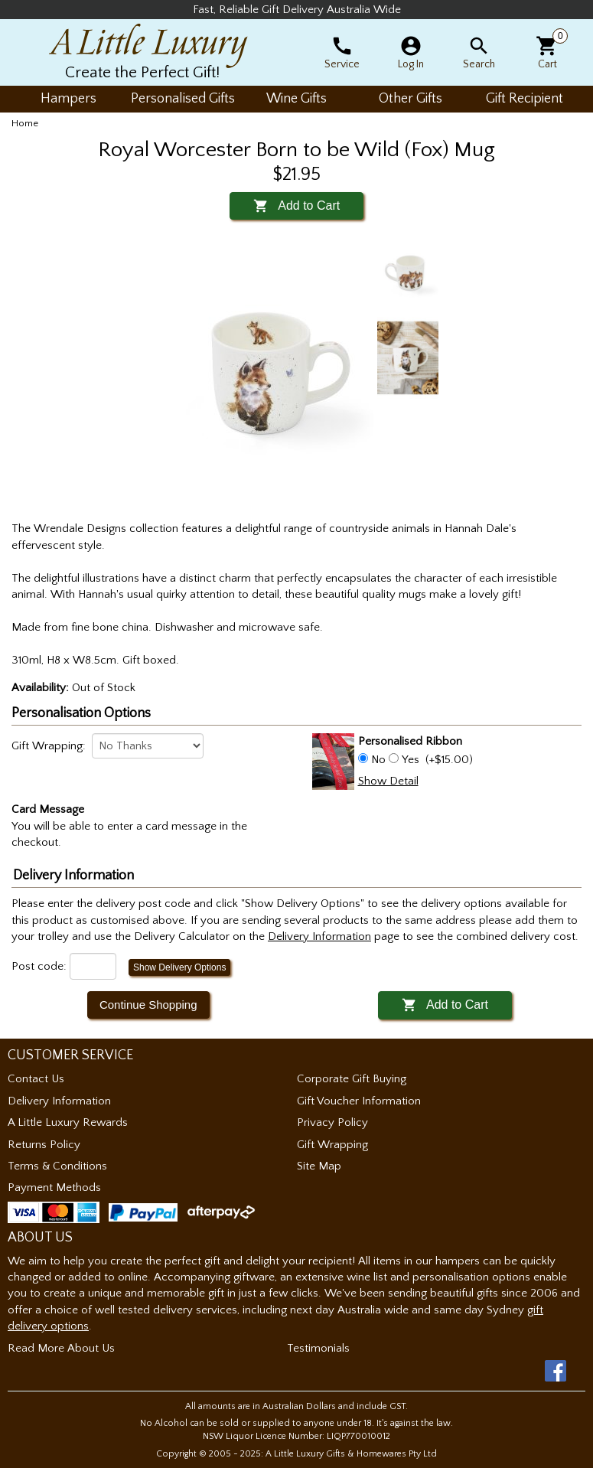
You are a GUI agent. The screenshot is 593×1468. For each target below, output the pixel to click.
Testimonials (318, 1348)
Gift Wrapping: (48, 745)
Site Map (319, 1166)
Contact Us (36, 1078)
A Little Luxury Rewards (68, 1122)
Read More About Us (61, 1348)
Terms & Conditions (57, 1166)
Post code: (39, 966)
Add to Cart (296, 205)
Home (24, 123)
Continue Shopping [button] (148, 1004)
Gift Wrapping (332, 1144)
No (378, 759)
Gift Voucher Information (359, 1101)
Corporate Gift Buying (351, 1078)
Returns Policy (44, 1144)
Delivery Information (59, 1101)
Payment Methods (54, 1187)
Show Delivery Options (179, 967)
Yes (410, 759)
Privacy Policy (332, 1122)
